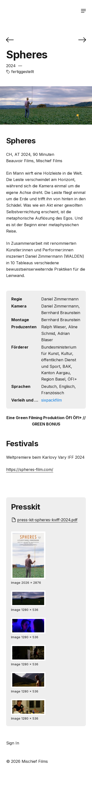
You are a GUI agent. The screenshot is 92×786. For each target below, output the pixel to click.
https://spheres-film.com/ (29, 469)
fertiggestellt (22, 71)
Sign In (12, 743)
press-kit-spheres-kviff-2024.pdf (47, 519)
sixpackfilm (51, 400)
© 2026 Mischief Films (27, 761)
